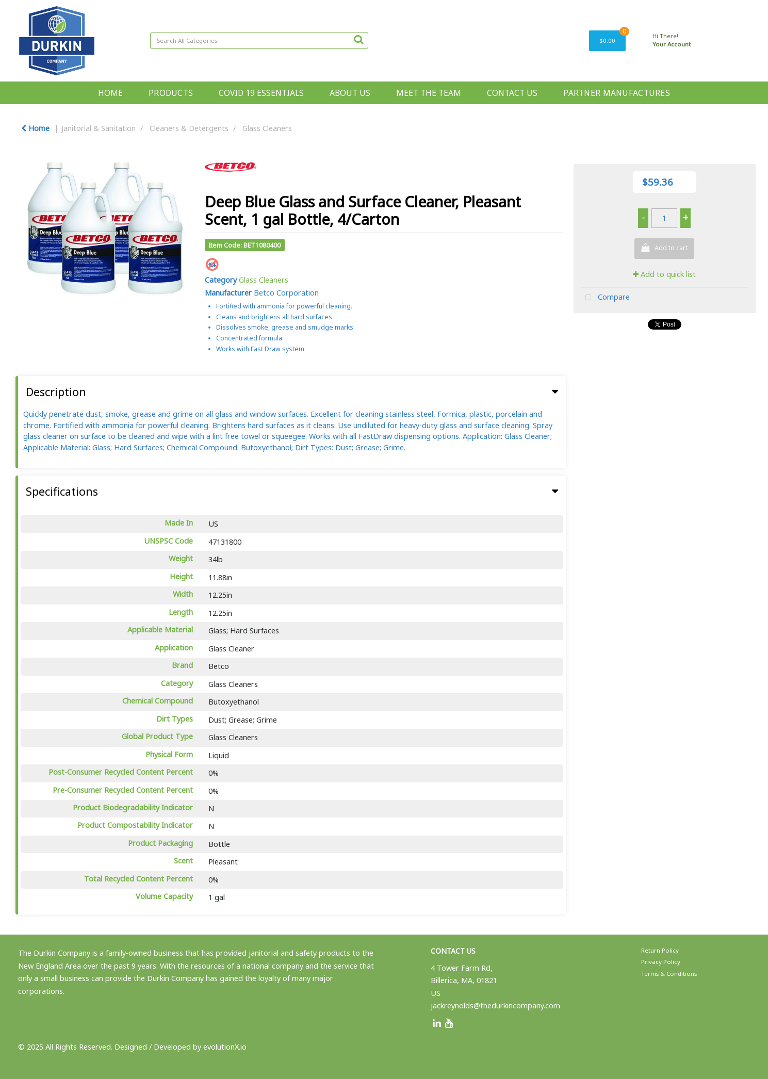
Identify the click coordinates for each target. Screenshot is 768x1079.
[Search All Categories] (259, 40)
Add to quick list (664, 274)
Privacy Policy (660, 962)
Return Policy (660, 950)
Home (35, 128)
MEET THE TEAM (428, 93)
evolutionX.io (225, 1047)
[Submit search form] (358, 39)
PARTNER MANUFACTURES (616, 93)
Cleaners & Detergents (189, 128)
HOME (110, 93)
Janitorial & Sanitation (98, 128)
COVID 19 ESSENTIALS (261, 93)
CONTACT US (512, 93)
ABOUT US (350, 93)
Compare (605, 297)
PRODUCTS (171, 93)
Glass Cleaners (267, 128)
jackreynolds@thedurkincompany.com (495, 1005)
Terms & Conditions (669, 973)
